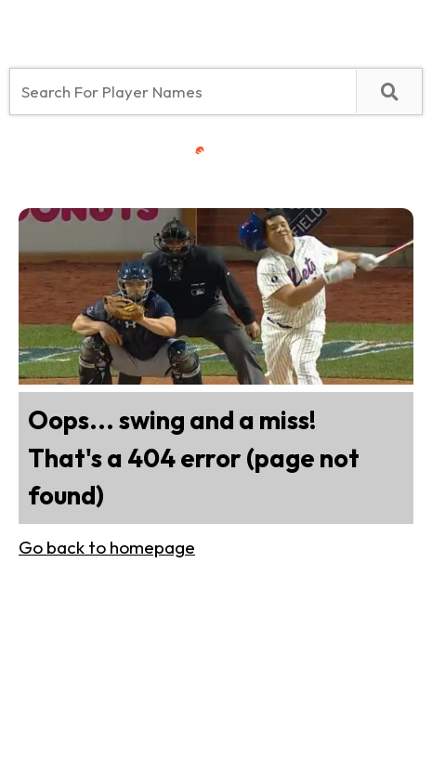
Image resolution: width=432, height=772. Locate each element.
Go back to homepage (107, 547)
